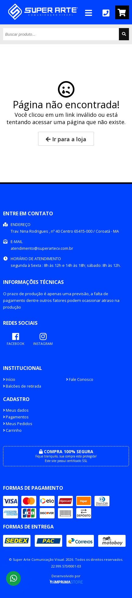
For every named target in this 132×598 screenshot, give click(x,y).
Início (9, 379)
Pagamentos (16, 417)
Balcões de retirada (22, 386)
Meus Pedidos (17, 423)
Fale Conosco (79, 379)
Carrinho (12, 430)
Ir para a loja (66, 139)
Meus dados (16, 410)
